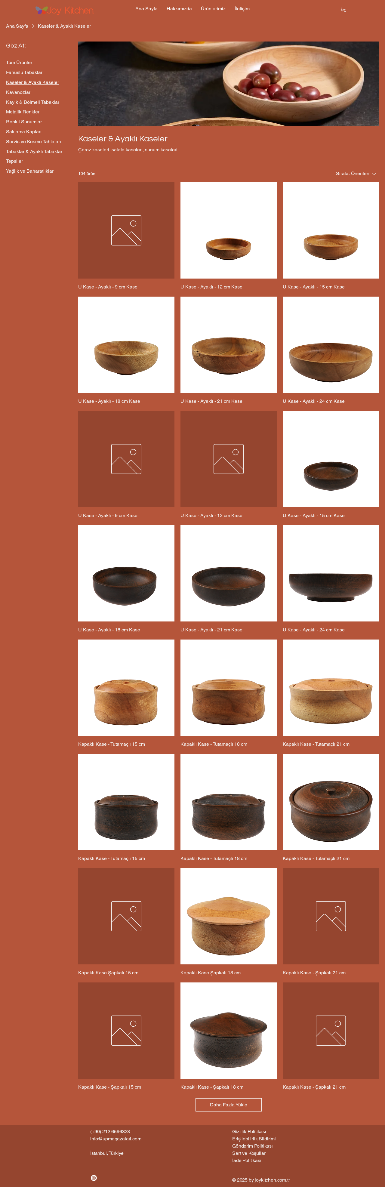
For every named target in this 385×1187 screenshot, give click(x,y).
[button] (343, 9)
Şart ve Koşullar (248, 1153)
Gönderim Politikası (252, 1146)
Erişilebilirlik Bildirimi (254, 1139)
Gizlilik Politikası (249, 1131)
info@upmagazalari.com (115, 1139)
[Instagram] (93, 1178)
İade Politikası (246, 1160)
